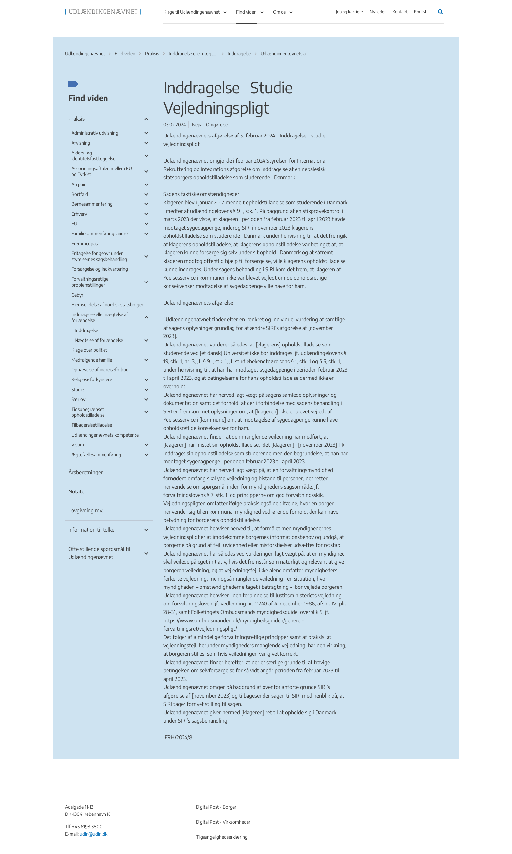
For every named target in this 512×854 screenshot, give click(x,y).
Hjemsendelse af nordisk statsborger (107, 304)
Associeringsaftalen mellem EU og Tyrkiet (102, 171)
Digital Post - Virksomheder (223, 822)
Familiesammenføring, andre (100, 233)
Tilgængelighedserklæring (222, 837)
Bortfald (80, 194)
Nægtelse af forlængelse (99, 340)
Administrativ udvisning (95, 133)
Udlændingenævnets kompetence (105, 435)
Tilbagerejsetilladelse (92, 424)
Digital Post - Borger (216, 807)
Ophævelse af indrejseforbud (100, 369)
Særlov (78, 399)
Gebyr (77, 295)
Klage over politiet (89, 350)
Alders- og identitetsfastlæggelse (93, 155)
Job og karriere (349, 11)
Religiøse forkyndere (92, 379)
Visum (78, 444)
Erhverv (79, 214)
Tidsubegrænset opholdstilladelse (88, 412)
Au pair (79, 184)
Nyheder (378, 11)
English (420, 11)
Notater (77, 491)
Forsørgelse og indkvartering (100, 269)
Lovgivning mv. (85, 510)
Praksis (76, 118)
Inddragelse (86, 330)
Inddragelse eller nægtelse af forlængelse (100, 317)
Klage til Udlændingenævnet (191, 12)
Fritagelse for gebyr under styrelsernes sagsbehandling (99, 256)
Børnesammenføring (92, 204)
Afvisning (81, 143)
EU (74, 223)
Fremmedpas (85, 243)
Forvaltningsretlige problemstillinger (90, 281)
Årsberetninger (85, 472)
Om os (279, 12)
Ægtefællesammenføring (96, 454)
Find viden (246, 12)
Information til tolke (91, 529)
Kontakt (400, 11)
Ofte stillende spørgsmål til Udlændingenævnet (99, 553)
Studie (78, 389)
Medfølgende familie (92, 360)
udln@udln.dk (93, 834)
